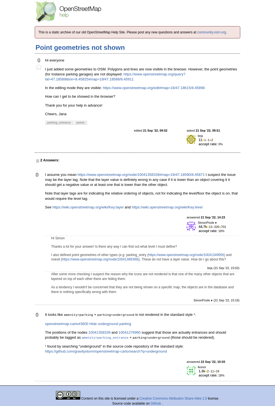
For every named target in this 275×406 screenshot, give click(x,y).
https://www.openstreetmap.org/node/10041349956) (186, 255)
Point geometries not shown (80, 47)
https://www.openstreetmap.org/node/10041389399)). (101, 259)
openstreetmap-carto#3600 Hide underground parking (88, 324)
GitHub (156, 403)
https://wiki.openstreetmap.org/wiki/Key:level (167, 207)
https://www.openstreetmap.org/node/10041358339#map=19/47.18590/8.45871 (141, 175)
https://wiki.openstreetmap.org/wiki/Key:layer (88, 207)
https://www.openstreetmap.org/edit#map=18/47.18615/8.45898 (154, 88)
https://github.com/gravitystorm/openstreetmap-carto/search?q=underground (106, 351)
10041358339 (99, 332)
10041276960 (130, 332)
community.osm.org (211, 32)
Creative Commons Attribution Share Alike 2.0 (173, 398)
